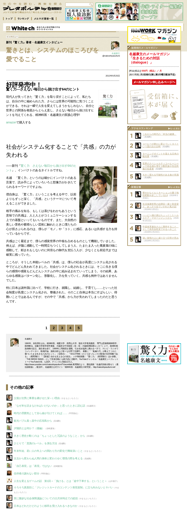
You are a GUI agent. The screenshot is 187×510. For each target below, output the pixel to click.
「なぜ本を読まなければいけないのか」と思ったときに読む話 (49, 405)
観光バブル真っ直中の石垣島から (33, 420)
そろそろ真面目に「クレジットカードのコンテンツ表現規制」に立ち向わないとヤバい (63, 487)
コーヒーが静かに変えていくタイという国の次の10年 (161, 145)
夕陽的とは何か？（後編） (29, 428)
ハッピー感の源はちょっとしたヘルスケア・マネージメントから (161, 216)
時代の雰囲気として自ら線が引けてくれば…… (40, 413)
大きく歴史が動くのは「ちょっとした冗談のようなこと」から (49, 435)
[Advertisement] (154, 271)
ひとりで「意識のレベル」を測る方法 (35, 443)
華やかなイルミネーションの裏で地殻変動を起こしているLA (161, 194)
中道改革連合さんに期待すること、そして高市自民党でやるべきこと (161, 228)
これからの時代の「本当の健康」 (159, 134)
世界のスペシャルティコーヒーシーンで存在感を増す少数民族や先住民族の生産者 (161, 166)
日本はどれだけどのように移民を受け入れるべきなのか (45, 505)
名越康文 (116, 53)
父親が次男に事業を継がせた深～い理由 (37, 398)
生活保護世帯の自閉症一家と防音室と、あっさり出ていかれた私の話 (161, 205)
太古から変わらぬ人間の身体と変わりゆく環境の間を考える (48, 458)
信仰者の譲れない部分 (26, 473)
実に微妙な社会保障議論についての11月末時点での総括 (46, 498)
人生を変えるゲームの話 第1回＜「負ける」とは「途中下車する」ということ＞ (60, 480)
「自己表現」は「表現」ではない (33, 465)
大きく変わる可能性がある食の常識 (161, 175)
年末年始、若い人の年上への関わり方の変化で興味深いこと (48, 450)
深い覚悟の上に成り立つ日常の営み (161, 238)
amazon (11, 122)
